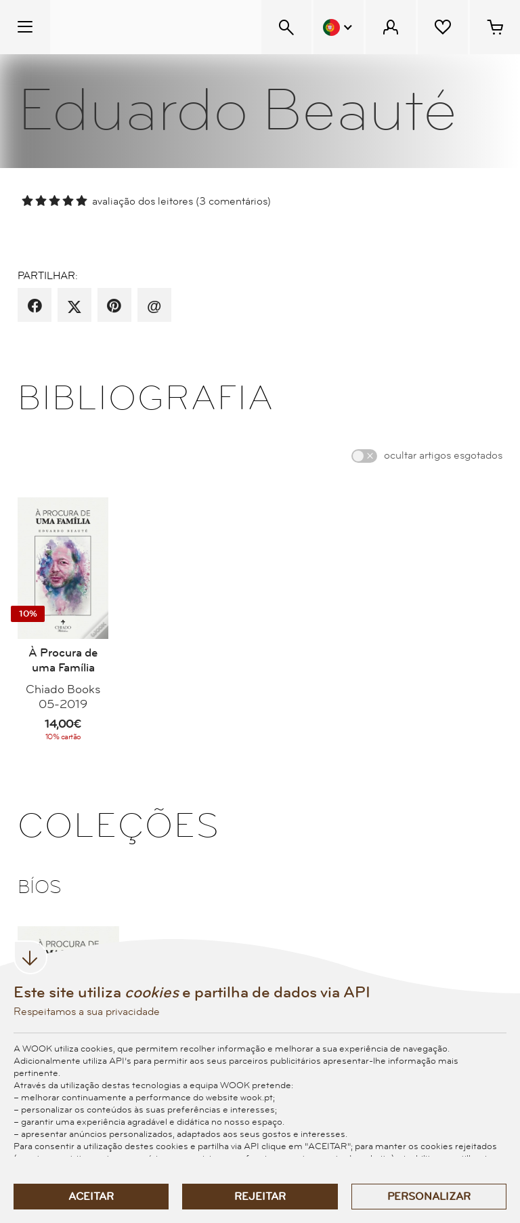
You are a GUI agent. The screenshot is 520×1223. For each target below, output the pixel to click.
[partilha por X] (74, 306)
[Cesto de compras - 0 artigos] (495, 27)
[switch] (364, 456)
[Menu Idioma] (338, 27)
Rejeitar (260, 1196)
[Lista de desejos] (443, 27)
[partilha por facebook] (35, 306)
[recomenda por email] (154, 306)
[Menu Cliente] (391, 27)
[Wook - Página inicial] (133, 27)
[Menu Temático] (25, 27)
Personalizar (429, 1196)
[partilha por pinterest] (114, 306)
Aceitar (91, 1196)
